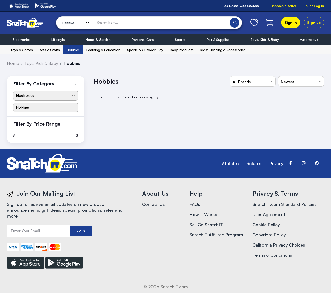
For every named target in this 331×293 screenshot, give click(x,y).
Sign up (314, 22)
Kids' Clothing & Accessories (222, 50)
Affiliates (230, 163)
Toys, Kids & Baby (265, 40)
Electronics (21, 40)
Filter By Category (34, 84)
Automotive (309, 40)
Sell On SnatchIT (206, 224)
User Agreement (268, 214)
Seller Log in (313, 6)
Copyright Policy (269, 234)
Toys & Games (21, 50)
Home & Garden (98, 40)
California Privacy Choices (278, 245)
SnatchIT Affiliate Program (216, 234)
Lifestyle (58, 40)
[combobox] (253, 81)
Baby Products (182, 50)
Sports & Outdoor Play (145, 50)
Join (81, 230)
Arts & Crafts (50, 50)
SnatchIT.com (174, 286)
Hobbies (73, 50)
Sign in (290, 22)
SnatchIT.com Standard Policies (284, 204)
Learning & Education (103, 50)
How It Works (203, 214)
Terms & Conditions (272, 255)
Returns (253, 163)
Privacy (276, 163)
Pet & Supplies (218, 40)
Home (13, 63)
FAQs (194, 204)
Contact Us (153, 204)
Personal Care (143, 40)
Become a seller (283, 6)
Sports (180, 40)
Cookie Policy (266, 224)
